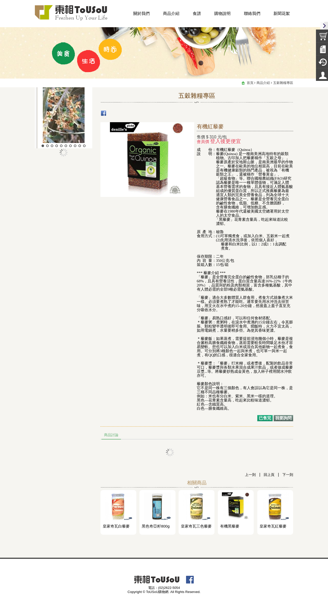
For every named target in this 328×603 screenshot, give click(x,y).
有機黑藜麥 (229, 526)
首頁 (250, 83)
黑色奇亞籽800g (155, 526)
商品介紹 (263, 83)
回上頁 (269, 475)
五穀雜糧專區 (283, 83)
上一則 (250, 475)
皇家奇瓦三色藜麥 (196, 526)
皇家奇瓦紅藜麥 (273, 526)
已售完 (265, 418)
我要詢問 (283, 418)
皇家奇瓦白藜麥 (116, 526)
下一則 (287, 475)
